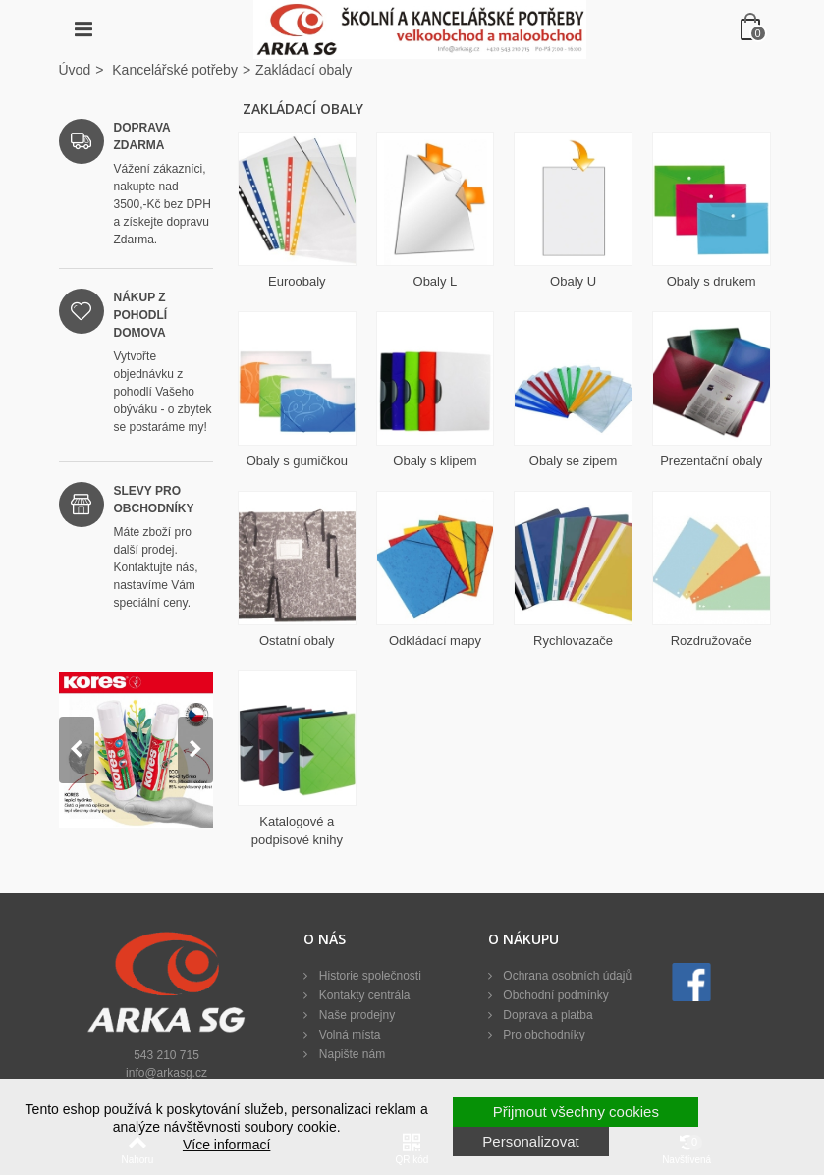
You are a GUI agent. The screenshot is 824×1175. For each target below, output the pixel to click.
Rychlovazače (573, 640)
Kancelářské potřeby (175, 70)
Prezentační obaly (711, 461)
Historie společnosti (367, 976)
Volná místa (347, 1034)
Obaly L (435, 281)
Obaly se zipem (573, 461)
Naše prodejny (355, 1015)
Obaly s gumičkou (297, 461)
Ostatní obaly (297, 640)
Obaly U (573, 281)
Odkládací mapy (435, 640)
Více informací (226, 1144)
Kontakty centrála (362, 995)
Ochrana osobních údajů (566, 976)
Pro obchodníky (542, 1034)
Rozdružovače (711, 640)
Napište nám (350, 1054)
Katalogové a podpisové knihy (297, 831)
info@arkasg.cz (166, 1073)
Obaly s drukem (711, 281)
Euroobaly (297, 281)
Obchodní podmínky (554, 995)
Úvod (75, 70)
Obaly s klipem (434, 461)
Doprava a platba (546, 1015)
